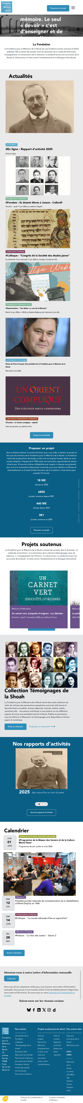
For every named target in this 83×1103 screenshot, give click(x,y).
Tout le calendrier (14, 953)
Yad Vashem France (70, 1081)
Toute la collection (15, 726)
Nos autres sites (74, 1029)
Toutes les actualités (41, 435)
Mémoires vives (73, 1045)
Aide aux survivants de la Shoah (73, 1039)
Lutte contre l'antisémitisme (43, 1063)
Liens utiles (69, 1053)
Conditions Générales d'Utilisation (57, 1098)
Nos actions (20, 1029)
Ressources (58, 1048)
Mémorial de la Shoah (70, 1065)
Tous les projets (41, 1037)
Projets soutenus (45, 1029)
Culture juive (43, 1051)
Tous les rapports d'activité (41, 812)
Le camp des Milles (70, 1073)
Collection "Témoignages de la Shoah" (23, 1045)
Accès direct (59, 1029)
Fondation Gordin (22, 1064)
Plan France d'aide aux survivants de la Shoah (24, 1060)
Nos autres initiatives (23, 1074)
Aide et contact (57, 1037)
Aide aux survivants (42, 1056)
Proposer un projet (58, 8)
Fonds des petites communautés (22, 1069)
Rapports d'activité (57, 1044)
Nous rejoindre (57, 1053)
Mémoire (41, 1045)
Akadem (70, 1087)
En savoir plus (29, 50)
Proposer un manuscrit (42, 726)
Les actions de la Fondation (21, 1037)
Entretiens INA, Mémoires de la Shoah (24, 1053)
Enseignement (43, 1048)
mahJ (69, 1090)
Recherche (42, 1042)
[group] (41, 777)
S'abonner (11, 978)
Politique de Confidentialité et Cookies (31, 1098)
